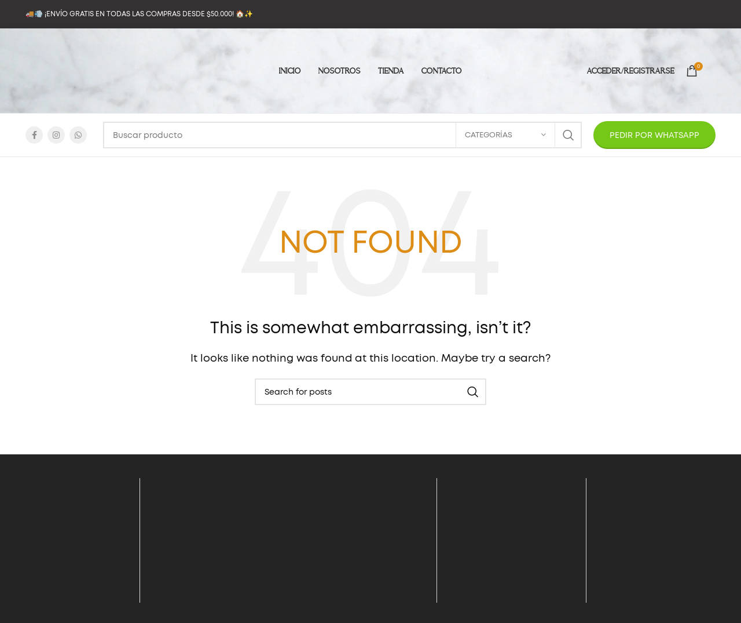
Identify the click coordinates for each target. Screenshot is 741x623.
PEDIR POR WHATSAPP (654, 135)
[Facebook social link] (34, 135)
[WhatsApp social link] (78, 135)
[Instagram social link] (56, 135)
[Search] (342, 135)
